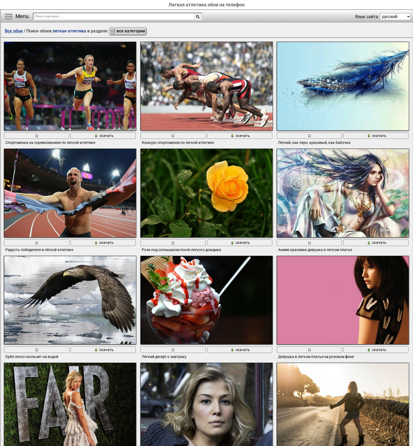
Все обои (14, 31)
